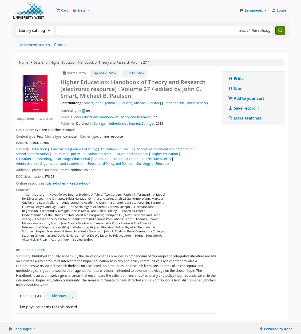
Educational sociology (131, 154)
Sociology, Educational (73, 159)
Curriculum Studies (156, 159)
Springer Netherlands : (111, 123)
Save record (242, 108)
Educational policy (66, 154)
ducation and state (98, 154)
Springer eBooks (33, 249)
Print (235, 78)
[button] (62, 10)
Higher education (165, 154)
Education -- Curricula (117, 149)
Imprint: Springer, (142, 123)
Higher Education (125, 159)
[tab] (61, 296)
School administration (32, 154)
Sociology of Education (153, 163)
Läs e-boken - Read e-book (68, 183)
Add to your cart (246, 98)
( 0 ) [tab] (30, 295)
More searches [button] (245, 118)
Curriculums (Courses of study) (74, 149)
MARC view (105, 73)
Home (23, 62)
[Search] (280, 30)
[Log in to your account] (279, 10)
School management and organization (165, 149)
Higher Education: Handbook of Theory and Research (110, 117)
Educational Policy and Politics (109, 163)
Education (39, 149)
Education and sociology (34, 159)
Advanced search (35, 44)
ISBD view (134, 73)
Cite (234, 88)
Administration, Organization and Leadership (49, 163)
